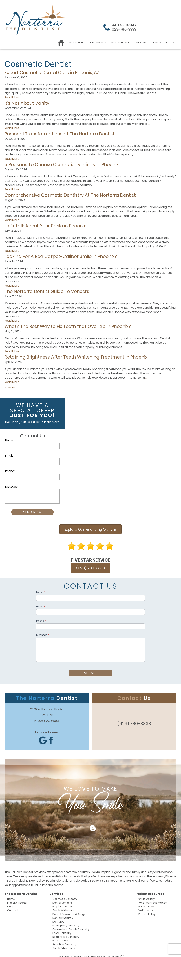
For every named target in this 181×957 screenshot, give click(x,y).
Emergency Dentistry (65, 921)
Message (42, 631)
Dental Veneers (62, 899)
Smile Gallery (146, 895)
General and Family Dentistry (70, 925)
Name (40, 588)
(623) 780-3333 (29, 422)
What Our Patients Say (152, 899)
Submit (90, 669)
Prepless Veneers (63, 903)
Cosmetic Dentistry (64, 895)
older (10, 387)
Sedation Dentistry (64, 940)
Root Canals (60, 937)
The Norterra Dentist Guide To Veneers (47, 291)
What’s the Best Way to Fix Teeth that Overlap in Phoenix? (68, 326)
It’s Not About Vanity (27, 103)
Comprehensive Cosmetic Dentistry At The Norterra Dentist (70, 195)
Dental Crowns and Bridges (69, 910)
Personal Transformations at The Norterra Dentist (60, 134)
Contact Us (160, 42)
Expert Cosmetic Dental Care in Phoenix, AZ (52, 72)
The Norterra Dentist (21, 890)
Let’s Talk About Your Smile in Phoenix (45, 226)
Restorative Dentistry (65, 933)
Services (56, 890)
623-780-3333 (123, 29)
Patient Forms (147, 903)
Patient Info (141, 42)
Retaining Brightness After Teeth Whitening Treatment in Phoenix (76, 357)
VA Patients (145, 906)
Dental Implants (62, 914)
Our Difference (120, 42)
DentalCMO (115, 952)
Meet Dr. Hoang (17, 899)
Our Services (98, 42)
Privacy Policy (146, 910)
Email (40, 602)
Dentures (58, 918)
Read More (12, 97)
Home (11, 895)
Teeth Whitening (63, 906)
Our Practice (77, 42)
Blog (10, 903)
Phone (41, 616)
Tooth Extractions (63, 944)
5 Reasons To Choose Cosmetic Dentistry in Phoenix (62, 164)
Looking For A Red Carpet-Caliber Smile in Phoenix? (61, 256)
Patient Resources (150, 890)
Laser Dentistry (61, 929)
